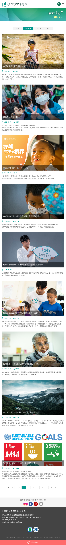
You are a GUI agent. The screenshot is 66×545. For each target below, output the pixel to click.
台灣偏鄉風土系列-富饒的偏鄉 (15, 66)
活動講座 (38, 28)
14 (42, 487)
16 (51, 487)
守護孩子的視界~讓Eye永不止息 (15, 168)
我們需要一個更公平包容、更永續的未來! (19, 463)
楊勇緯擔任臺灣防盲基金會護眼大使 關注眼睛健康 (23, 265)
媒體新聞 (28, 28)
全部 (18, 28)
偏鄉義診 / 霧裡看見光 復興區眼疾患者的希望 (21, 364)
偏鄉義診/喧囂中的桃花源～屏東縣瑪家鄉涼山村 (22, 216)
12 (33, 487)
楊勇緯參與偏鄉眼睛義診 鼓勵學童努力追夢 (20, 313)
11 (28, 487)
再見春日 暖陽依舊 (10, 117)
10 (24, 487)
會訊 (48, 28)
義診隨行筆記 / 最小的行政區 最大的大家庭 (20, 412)
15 (46, 487)
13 (37, 487)
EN (59, 4)
